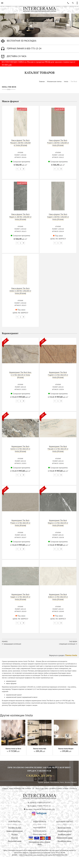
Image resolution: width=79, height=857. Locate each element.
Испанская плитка (64, 827)
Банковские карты (39, 830)
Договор (14, 834)
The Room (73, 641)
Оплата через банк (39, 834)
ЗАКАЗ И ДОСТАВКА (41, 788)
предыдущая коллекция (12, 643)
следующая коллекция (67, 643)
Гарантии (14, 837)
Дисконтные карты (14, 840)
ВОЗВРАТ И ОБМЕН (55, 788)
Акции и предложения (14, 830)
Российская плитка (64, 840)
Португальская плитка (64, 837)
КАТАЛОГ (28, 788)
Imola (66, 81)
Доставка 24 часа (14, 827)
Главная (42, 81)
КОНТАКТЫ (73, 788)
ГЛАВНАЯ (5, 788)
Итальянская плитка (54, 81)
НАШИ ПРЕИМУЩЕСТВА (16, 788)
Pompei (5, 641)
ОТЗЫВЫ (66, 788)
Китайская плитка (64, 834)
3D (33, 788)
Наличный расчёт (39, 827)
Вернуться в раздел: (63, 655)
